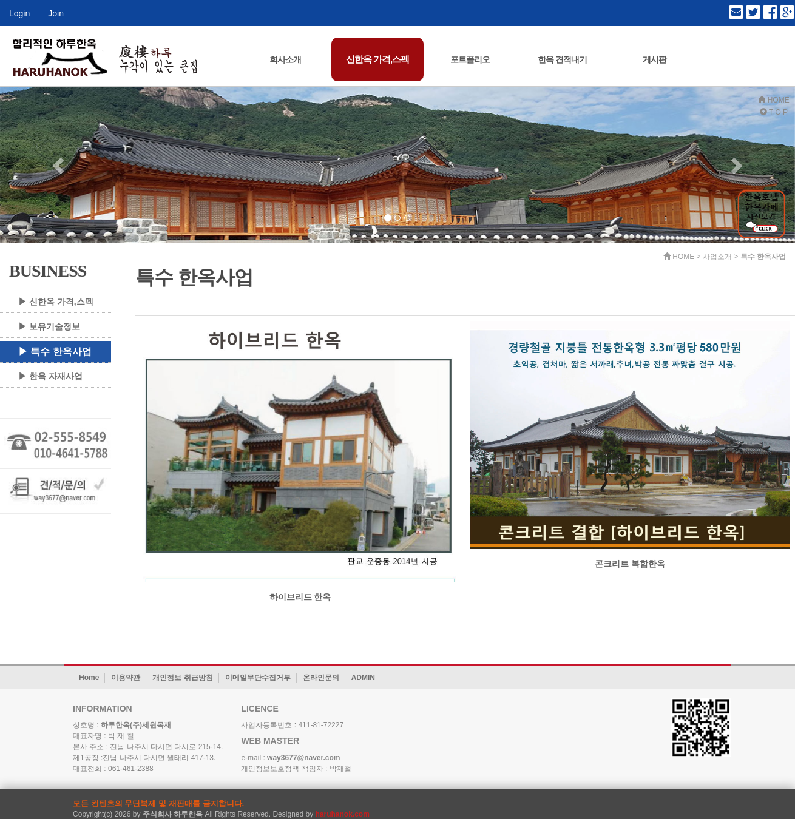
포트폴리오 (470, 59)
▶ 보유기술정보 (49, 326)
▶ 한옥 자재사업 (50, 376)
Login (19, 13)
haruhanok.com (343, 814)
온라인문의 (321, 677)
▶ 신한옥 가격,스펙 (55, 301)
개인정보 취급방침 (182, 677)
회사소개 (285, 59)
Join (56, 13)
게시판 (654, 59)
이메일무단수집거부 (258, 677)
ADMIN (363, 677)
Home (89, 677)
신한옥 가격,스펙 (377, 59)
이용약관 (125, 677)
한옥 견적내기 (562, 59)
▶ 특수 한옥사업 (55, 351)
